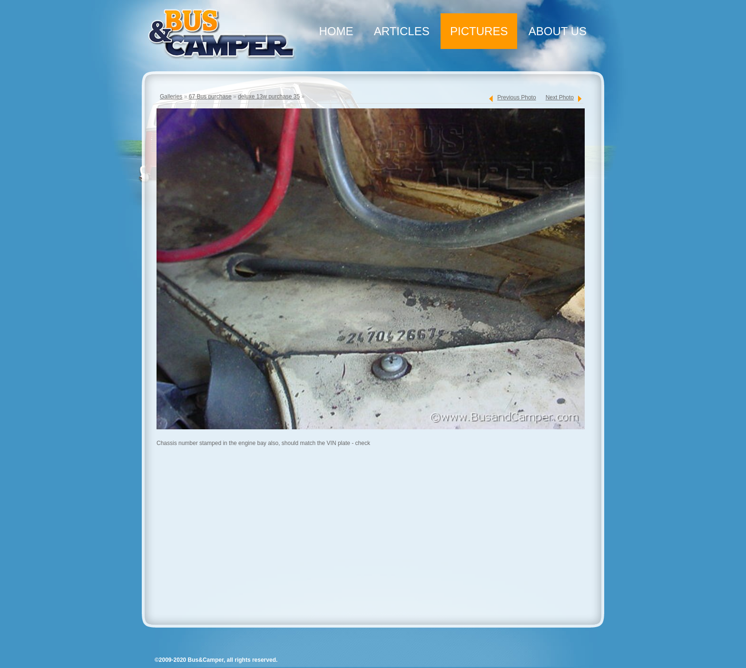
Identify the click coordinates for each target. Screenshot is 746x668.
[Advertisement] (368, 539)
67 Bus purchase (210, 96)
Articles (402, 31)
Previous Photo (516, 97)
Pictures (479, 31)
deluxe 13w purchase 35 (269, 96)
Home (336, 31)
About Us (558, 31)
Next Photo (560, 97)
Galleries (171, 96)
